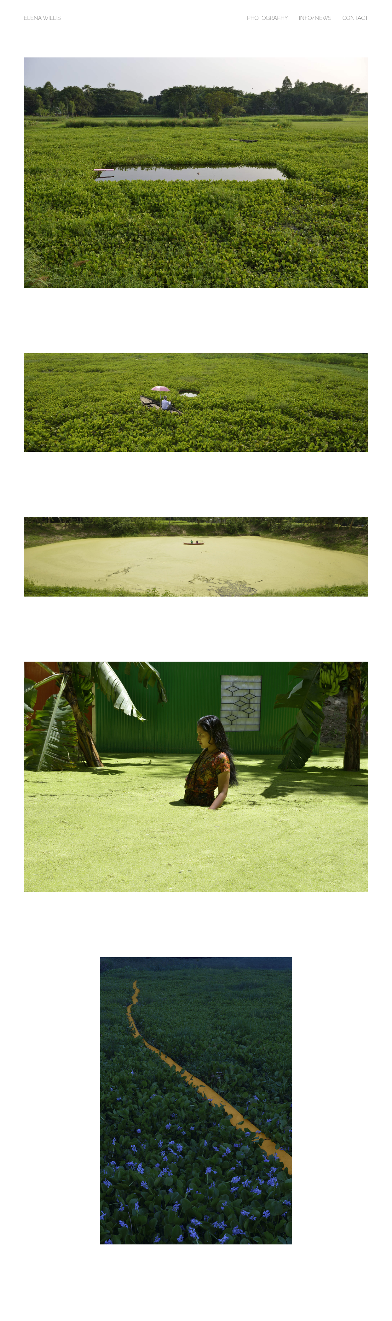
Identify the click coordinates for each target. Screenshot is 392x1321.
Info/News (315, 18)
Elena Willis (42, 18)
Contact (355, 18)
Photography (267, 18)
